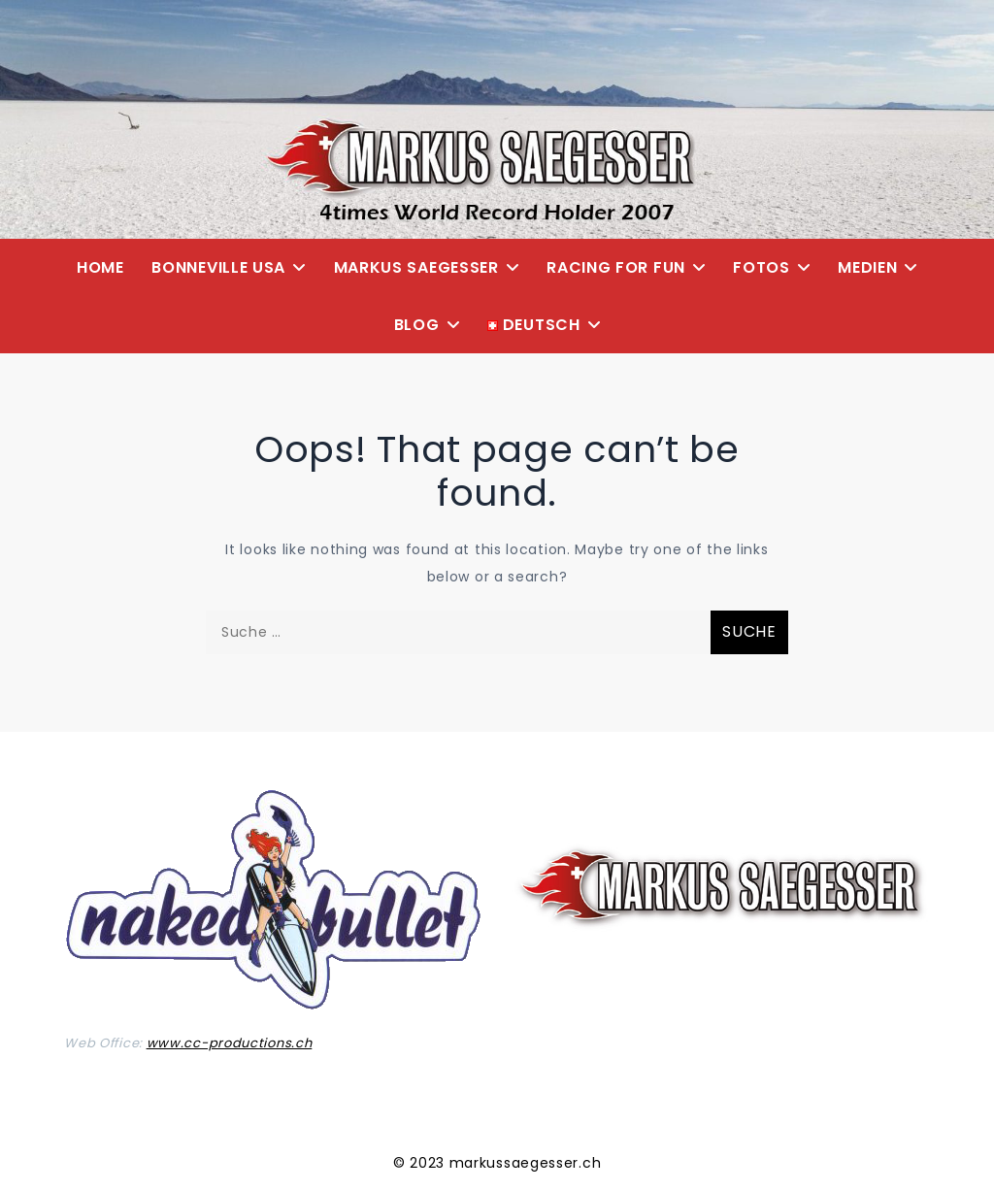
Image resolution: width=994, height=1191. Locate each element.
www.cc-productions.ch (230, 1043)
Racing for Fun (616, 267)
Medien (867, 267)
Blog (417, 325)
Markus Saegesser (416, 267)
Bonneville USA (218, 267)
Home (100, 267)
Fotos (761, 267)
